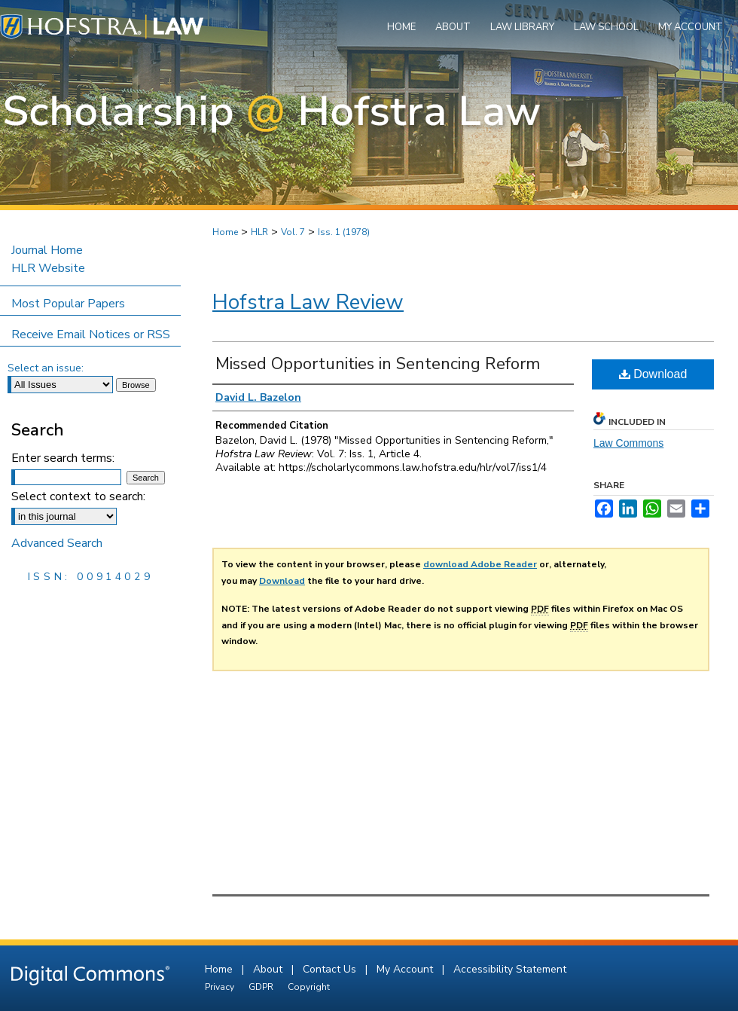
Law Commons (628, 443)
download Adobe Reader (480, 564)
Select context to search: (78, 496)
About (269, 969)
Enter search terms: (62, 458)
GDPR (262, 987)
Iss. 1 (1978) (344, 232)
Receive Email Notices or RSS (90, 334)
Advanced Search (56, 543)
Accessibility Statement (509, 969)
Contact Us (331, 969)
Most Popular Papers (68, 303)
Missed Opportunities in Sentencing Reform (377, 364)
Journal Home (47, 250)
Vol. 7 (293, 232)
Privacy (220, 987)
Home (225, 232)
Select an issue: (46, 368)
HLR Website (48, 268)
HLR (259, 232)
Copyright (309, 987)
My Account (406, 969)
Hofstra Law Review (308, 302)
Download (653, 374)
